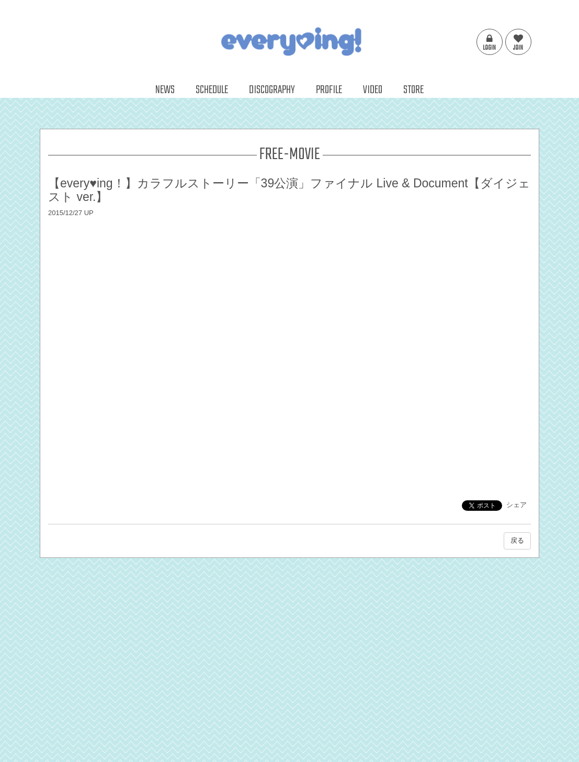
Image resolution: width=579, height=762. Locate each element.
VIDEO (372, 90)
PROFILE (329, 90)
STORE (413, 90)
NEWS (165, 90)
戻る (517, 540)
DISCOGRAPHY (272, 90)
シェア (516, 505)
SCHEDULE (212, 90)
